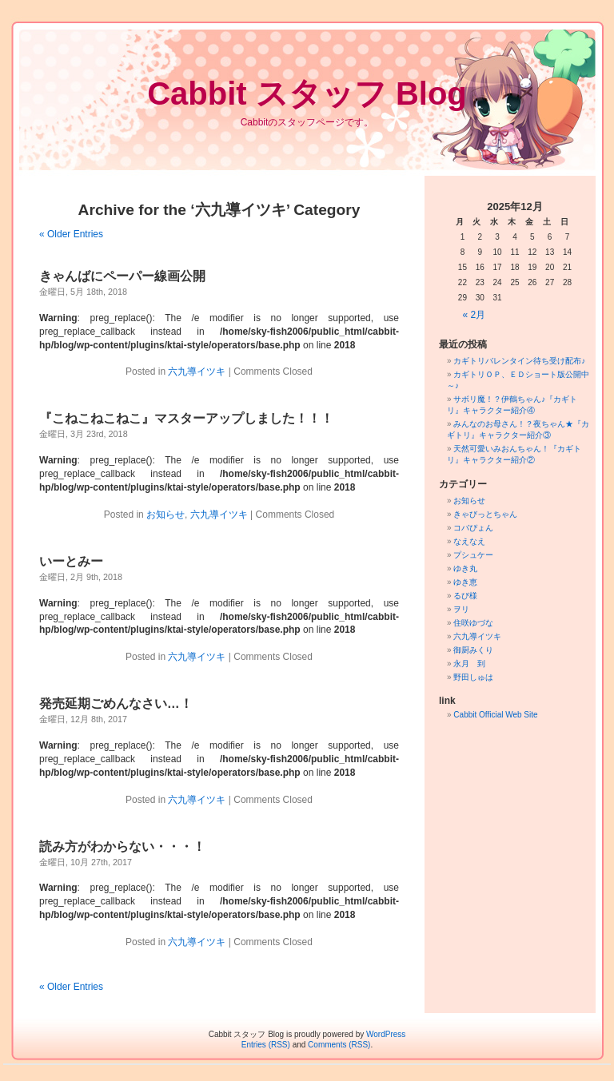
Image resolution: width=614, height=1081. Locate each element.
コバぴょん (473, 527)
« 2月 (474, 314)
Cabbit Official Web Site (495, 714)
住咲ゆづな (473, 622)
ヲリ (461, 609)
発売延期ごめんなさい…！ (116, 703)
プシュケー (473, 554)
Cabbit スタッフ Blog (307, 93)
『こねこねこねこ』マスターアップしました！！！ (186, 418)
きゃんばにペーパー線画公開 (122, 276)
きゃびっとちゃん (485, 514)
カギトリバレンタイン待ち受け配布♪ (519, 360)
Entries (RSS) (265, 1044)
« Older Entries (71, 234)
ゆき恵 (465, 582)
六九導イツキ (196, 371)
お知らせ (165, 514)
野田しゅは (473, 677)
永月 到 (469, 663)
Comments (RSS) (339, 1044)
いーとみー (71, 561)
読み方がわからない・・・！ (122, 846)
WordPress (385, 1034)
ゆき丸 (465, 568)
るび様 (465, 595)
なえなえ (469, 541)
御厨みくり (473, 650)
